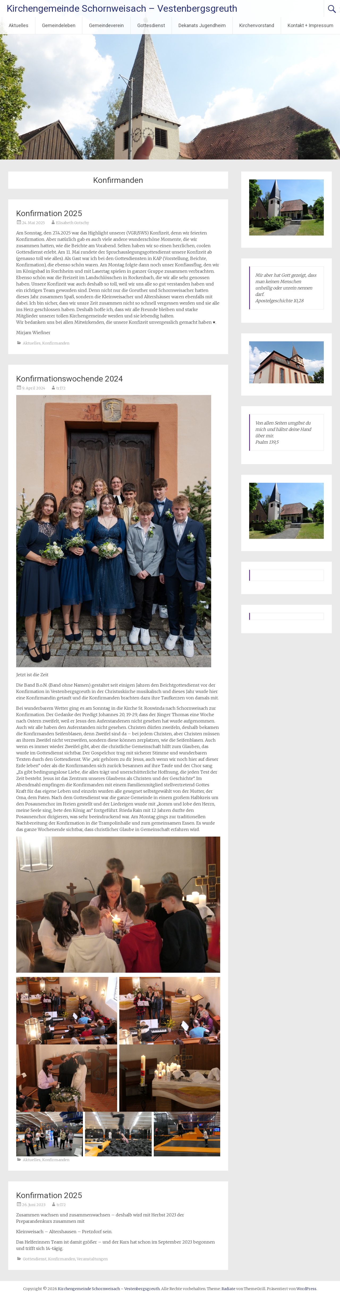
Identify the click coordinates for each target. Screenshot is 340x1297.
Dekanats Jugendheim (202, 25)
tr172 (61, 388)
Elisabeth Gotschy (72, 222)
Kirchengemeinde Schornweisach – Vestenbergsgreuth (122, 8)
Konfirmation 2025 (49, 213)
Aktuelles (18, 25)
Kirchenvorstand (256, 25)
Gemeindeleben (58, 25)
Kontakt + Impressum (310, 25)
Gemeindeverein (106, 25)
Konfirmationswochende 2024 (69, 378)
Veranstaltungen (92, 1259)
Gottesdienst (151, 25)
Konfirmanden (55, 343)
